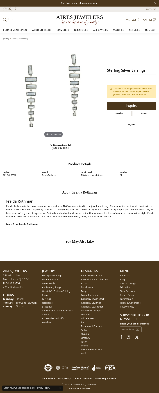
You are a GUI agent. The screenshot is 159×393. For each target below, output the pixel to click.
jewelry (6, 39)
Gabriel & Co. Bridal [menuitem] (91, 302)
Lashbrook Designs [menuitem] (91, 310)
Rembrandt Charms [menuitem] (91, 326)
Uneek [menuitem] (84, 345)
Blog (122, 279)
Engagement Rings (15, 30)
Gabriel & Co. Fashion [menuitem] (92, 306)
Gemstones (81, 30)
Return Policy (127, 295)
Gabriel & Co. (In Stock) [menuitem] (93, 298)
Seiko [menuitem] (84, 330)
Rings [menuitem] (45, 295)
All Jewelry (100, 30)
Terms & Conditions (130, 302)
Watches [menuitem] (46, 322)
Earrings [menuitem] (46, 298)
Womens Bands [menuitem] (50, 279)
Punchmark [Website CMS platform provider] (85, 388)
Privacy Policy (127, 306)
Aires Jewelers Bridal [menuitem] (91, 275)
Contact (150, 30)
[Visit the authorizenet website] (48, 368)
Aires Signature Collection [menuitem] (94, 279)
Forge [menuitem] (84, 291)
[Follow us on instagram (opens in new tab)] (10, 9)
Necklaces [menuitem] (47, 302)
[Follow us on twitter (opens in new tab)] (15, 9)
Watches (118, 30)
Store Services (127, 291)
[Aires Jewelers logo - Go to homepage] (80, 19)
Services (134, 30)
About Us (125, 275)
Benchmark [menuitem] (87, 287)
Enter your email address (134, 323)
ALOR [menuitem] (84, 283)
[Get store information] (13, 287)
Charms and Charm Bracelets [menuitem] (57, 310)
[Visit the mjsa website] (110, 368)
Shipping (119, 113)
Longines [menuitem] (86, 314)
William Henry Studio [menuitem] (92, 349)
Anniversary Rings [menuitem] (51, 287)
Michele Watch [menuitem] (88, 318)
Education (125, 287)
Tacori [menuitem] (84, 341)
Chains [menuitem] (45, 314)
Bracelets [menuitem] (47, 306)
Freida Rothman (49, 175)
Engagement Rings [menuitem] (52, 275)
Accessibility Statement (105, 378)
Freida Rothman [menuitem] (89, 295)
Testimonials (126, 298)
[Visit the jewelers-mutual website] (80, 368)
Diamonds (63, 30)
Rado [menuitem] (83, 322)
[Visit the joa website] (96, 368)
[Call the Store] (11, 283)
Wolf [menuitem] (83, 353)
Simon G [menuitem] (85, 337)
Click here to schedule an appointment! (79, 3)
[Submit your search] (5, 19)
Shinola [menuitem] (85, 333)
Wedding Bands (41, 30)
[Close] (155, 3)
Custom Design (128, 283)
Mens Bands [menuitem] (48, 283)
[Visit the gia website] (62, 368)
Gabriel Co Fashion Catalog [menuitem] (56, 291)
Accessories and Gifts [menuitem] (53, 318)
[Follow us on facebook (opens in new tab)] (5, 9)
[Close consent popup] (60, 388)
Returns (144, 113)
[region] (53, 91)
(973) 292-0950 (60, 148)
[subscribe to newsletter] (137, 329)
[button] (150, 9)
